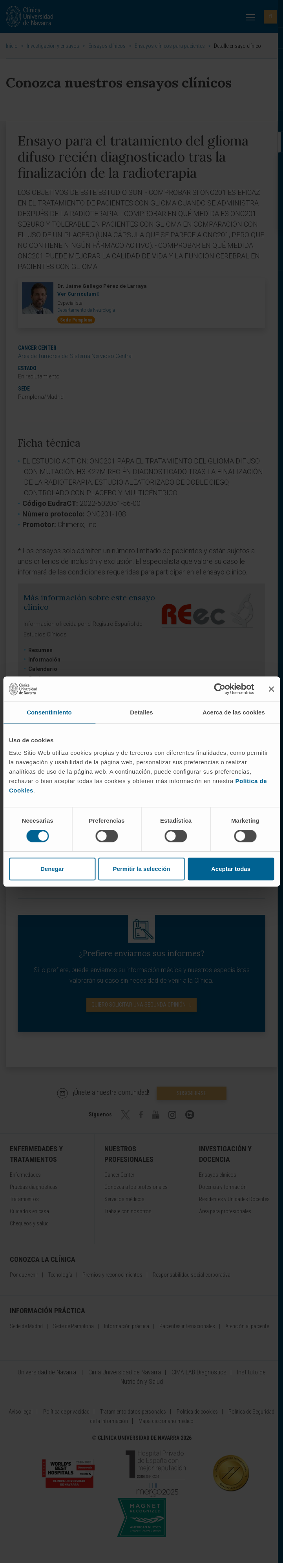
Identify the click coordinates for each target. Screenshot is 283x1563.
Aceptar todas (230, 868)
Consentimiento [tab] (49, 712)
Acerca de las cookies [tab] (234, 712)
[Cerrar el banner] (271, 689)
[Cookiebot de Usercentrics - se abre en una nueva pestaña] (219, 689)
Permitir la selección (141, 868)
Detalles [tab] (141, 712)
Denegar (52, 868)
